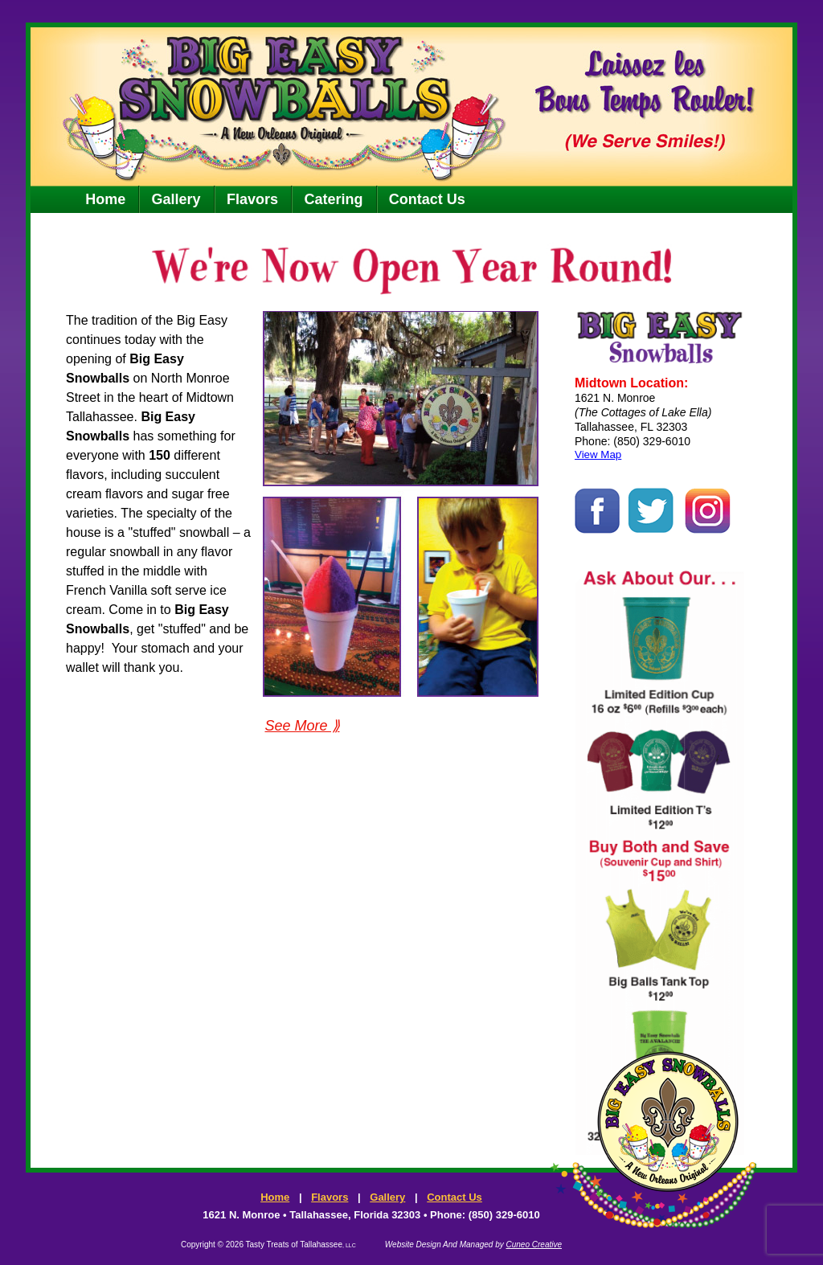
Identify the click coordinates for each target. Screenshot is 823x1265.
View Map (598, 454)
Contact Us (427, 199)
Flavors (252, 199)
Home (105, 199)
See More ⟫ (301, 726)
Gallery (176, 199)
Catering (333, 199)
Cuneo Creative (534, 1244)
